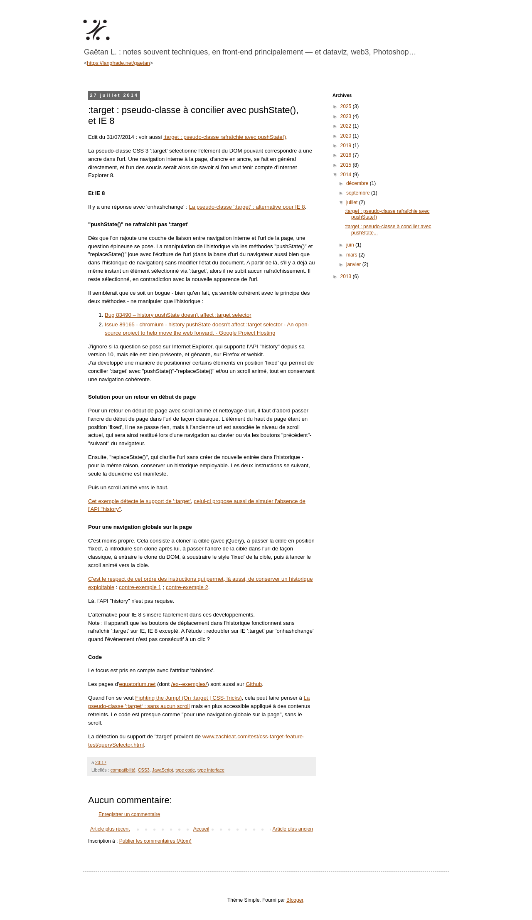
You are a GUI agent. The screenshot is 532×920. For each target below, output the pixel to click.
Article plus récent (110, 829)
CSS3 (144, 769)
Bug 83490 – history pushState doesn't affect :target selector (178, 315)
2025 (346, 106)
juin (350, 245)
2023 (346, 116)
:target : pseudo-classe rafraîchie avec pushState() (224, 137)
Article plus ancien (293, 829)
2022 (346, 126)
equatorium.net (137, 684)
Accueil (201, 829)
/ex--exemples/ (189, 684)
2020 (346, 136)
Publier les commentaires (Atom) (155, 841)
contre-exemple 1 (140, 587)
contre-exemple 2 (187, 587)
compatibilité (123, 769)
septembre (358, 193)
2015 (346, 165)
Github (254, 684)
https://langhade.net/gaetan (118, 63)
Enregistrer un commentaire (129, 814)
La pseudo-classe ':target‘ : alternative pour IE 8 (247, 207)
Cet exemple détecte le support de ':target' (139, 501)
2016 (346, 155)
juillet (352, 202)
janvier (354, 264)
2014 (346, 175)
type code (185, 769)
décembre (358, 183)
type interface (210, 769)
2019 (346, 145)
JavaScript (162, 769)
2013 (346, 276)
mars (352, 255)
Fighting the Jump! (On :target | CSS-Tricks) (188, 698)
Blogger (294, 900)
